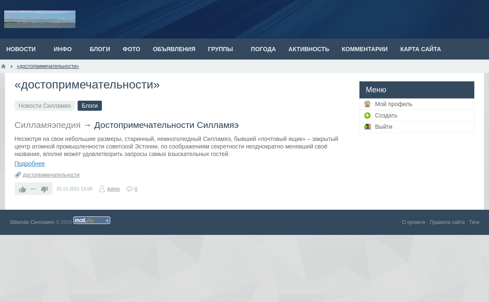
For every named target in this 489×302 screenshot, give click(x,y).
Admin (113, 188)
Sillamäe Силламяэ (32, 222)
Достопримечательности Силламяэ (166, 125)
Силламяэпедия (48, 125)
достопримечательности (51, 175)
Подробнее (30, 163)
